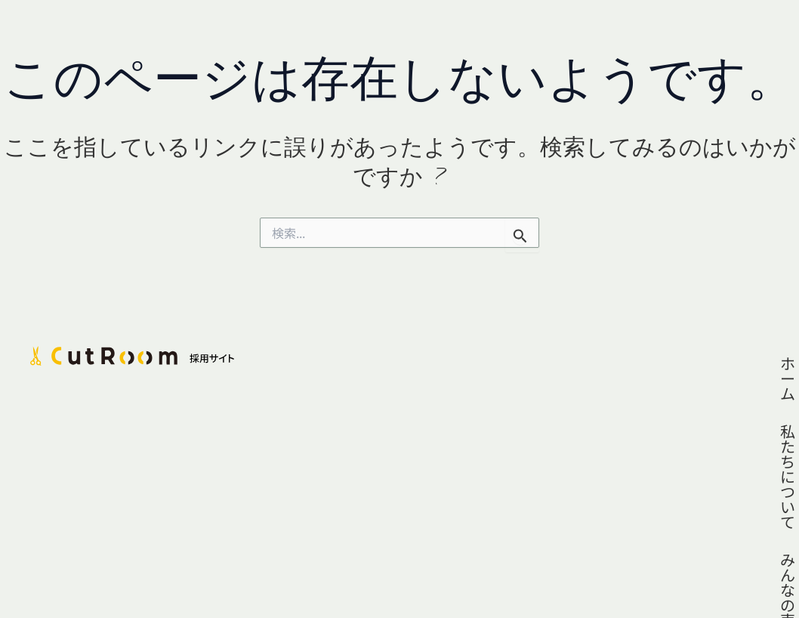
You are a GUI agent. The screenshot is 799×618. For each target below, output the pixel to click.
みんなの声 (636, 363)
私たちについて (523, 363)
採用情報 (727, 363)
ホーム (426, 363)
